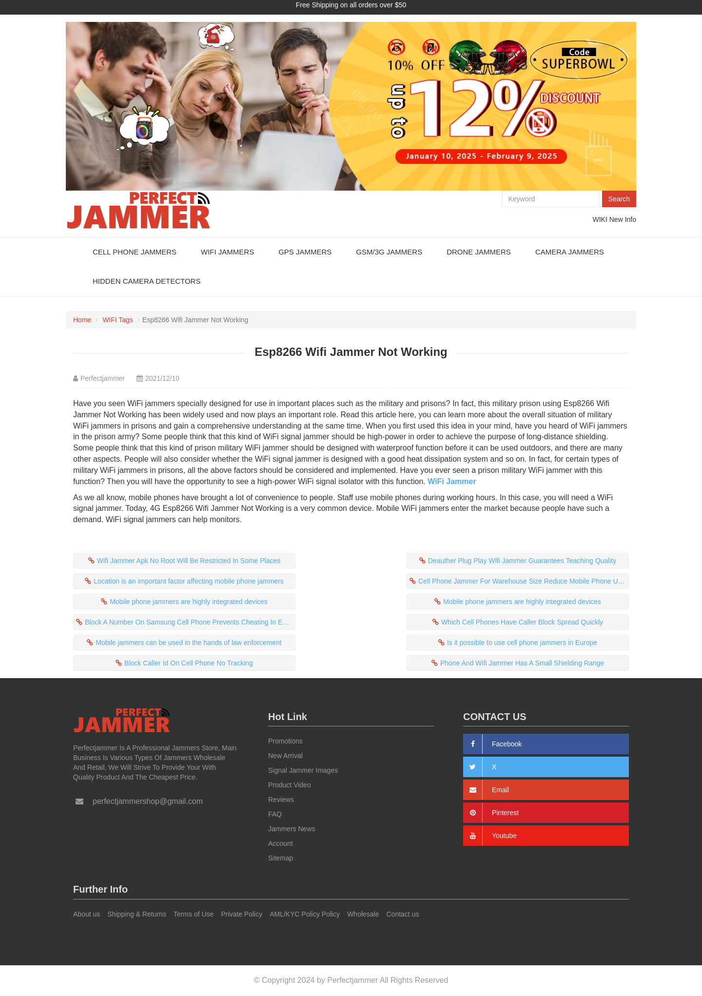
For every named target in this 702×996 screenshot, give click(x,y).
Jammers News (291, 829)
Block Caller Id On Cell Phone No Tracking (188, 663)
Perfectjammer (102, 378)
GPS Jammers (305, 252)
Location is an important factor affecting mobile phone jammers (189, 581)
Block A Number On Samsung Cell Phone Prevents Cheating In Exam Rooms (190, 622)
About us (86, 914)
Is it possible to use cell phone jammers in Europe (522, 642)
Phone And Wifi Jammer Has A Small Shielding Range (522, 663)
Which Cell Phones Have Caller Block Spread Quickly (522, 622)
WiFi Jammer (452, 481)
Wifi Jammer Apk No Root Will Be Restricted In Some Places (189, 561)
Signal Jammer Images (303, 770)
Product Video (289, 785)
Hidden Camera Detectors (146, 281)
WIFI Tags (117, 320)
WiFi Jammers (227, 252)
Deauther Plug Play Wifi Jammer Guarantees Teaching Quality (522, 561)
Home (82, 320)
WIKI (600, 219)
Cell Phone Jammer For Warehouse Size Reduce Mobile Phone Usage (523, 581)
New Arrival (285, 756)
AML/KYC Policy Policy (305, 914)
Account (280, 843)
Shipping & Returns (136, 914)
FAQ (275, 814)
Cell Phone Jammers (134, 252)
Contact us (403, 914)
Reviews (281, 799)
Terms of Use (194, 914)
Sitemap (280, 858)
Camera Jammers (569, 252)
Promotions (285, 741)
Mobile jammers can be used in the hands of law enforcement (188, 642)
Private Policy (241, 914)
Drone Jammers (479, 252)
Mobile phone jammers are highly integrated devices (189, 601)
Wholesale (363, 914)
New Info (622, 219)
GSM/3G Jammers (389, 252)
